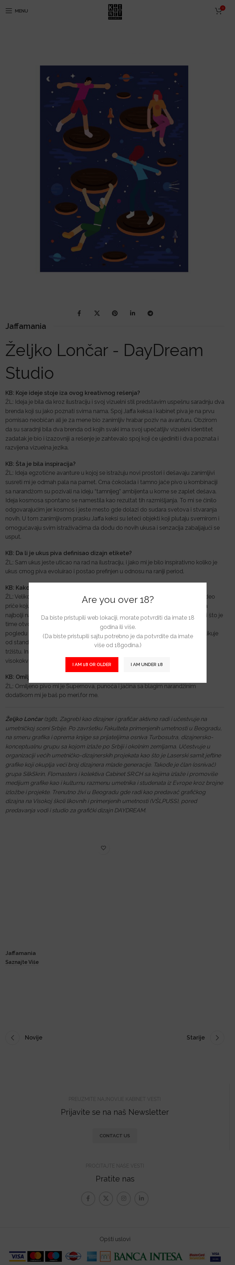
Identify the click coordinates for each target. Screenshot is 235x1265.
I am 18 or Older (92, 664)
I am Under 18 (147, 664)
